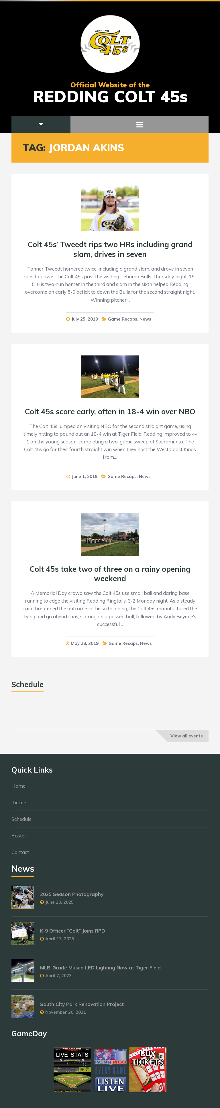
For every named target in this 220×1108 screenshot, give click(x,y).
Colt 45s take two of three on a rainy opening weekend (110, 573)
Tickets (19, 805)
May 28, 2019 (85, 643)
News (145, 319)
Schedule (21, 821)
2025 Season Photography (71, 897)
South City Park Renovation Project (82, 1007)
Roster (18, 838)
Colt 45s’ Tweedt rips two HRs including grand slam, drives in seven (110, 249)
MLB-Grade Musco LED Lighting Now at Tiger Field (100, 970)
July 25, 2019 (84, 319)
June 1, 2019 (84, 476)
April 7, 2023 (58, 978)
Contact (20, 854)
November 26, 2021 (65, 1014)
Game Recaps (122, 319)
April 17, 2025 (59, 941)
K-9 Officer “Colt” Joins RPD (72, 934)
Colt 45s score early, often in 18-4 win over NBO (110, 411)
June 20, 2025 (59, 905)
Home (18, 788)
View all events (186, 736)
